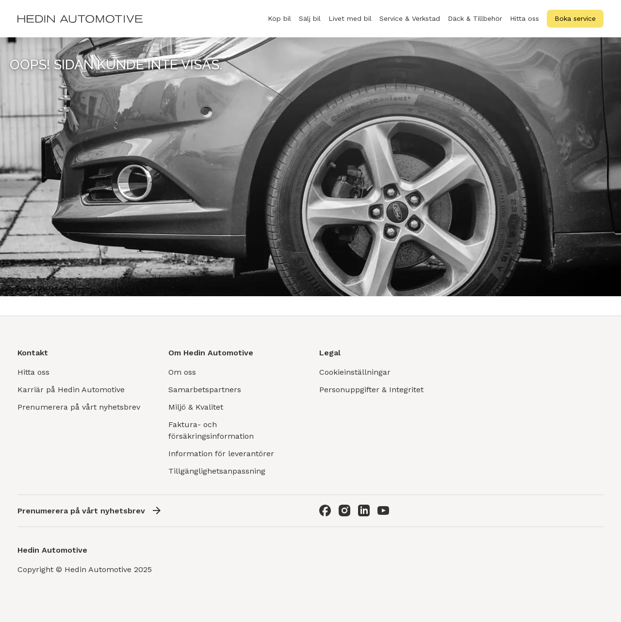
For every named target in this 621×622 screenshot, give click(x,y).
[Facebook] (325, 510)
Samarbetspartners (204, 389)
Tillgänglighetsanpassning (216, 471)
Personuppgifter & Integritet (371, 389)
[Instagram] (344, 510)
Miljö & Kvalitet (195, 407)
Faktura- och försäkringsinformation (211, 430)
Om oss (182, 372)
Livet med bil (350, 18)
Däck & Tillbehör (475, 24)
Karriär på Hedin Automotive (71, 389)
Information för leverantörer (221, 453)
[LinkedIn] (364, 510)
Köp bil (279, 24)
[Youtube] (383, 510)
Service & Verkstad (409, 24)
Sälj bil (310, 24)
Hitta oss (524, 18)
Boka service (575, 18)
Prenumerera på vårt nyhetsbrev (78, 407)
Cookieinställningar (355, 372)
